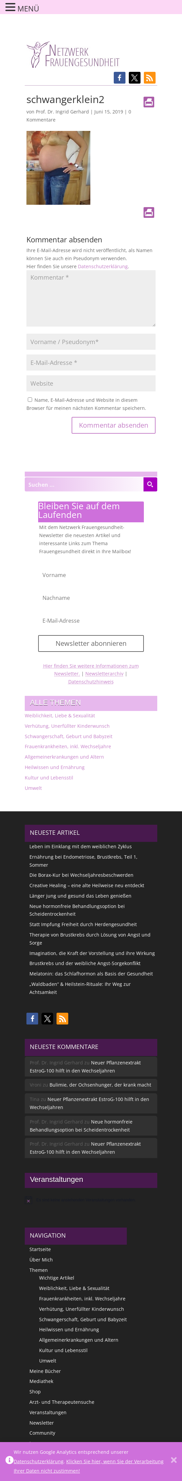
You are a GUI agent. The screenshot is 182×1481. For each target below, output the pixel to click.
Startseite (40, 1249)
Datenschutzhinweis (91, 681)
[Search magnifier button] (150, 484)
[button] (119, 78)
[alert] (91, 1200)
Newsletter (41, 1423)
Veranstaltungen (48, 1412)
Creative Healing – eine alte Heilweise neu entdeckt (86, 885)
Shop (35, 1391)
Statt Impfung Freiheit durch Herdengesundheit (83, 924)
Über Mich (41, 1259)
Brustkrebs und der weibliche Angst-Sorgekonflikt (85, 963)
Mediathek (41, 1381)
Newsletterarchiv (104, 673)
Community (42, 1433)
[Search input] (84, 484)
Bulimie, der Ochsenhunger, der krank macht (100, 1085)
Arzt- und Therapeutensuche (61, 1402)
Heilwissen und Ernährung (55, 767)
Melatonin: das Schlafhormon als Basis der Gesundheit (91, 973)
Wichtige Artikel (56, 1278)
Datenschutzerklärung (103, 266)
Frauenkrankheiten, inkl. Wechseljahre (68, 746)
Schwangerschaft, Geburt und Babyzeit (68, 736)
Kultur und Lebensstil (49, 777)
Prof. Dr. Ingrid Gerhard (62, 111)
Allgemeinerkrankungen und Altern (64, 757)
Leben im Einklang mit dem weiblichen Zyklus (80, 846)
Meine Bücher (45, 1371)
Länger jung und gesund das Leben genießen (80, 896)
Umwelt (33, 788)
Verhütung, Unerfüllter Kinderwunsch (67, 726)
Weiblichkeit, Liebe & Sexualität (60, 715)
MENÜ (28, 8)
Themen (38, 1270)
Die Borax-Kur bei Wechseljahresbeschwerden (81, 875)
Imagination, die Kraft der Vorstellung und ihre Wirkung (92, 953)
